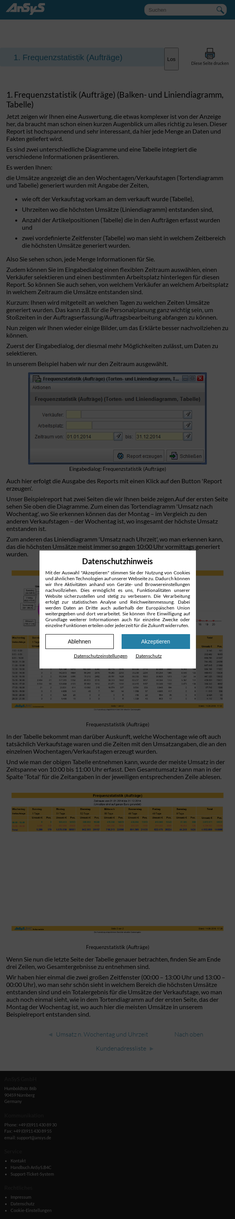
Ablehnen (79, 641)
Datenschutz (149, 656)
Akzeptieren (155, 641)
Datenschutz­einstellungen (100, 656)
